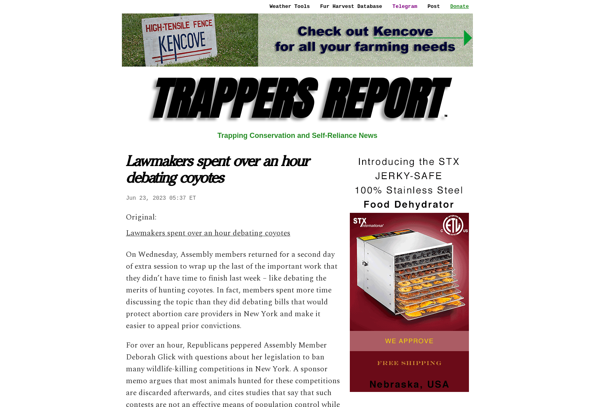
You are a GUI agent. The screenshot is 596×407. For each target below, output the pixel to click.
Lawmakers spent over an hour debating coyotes (208, 233)
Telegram (404, 6)
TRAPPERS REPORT (297, 98)
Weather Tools (290, 6)
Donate (459, 6)
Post (434, 6)
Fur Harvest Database (351, 6)
